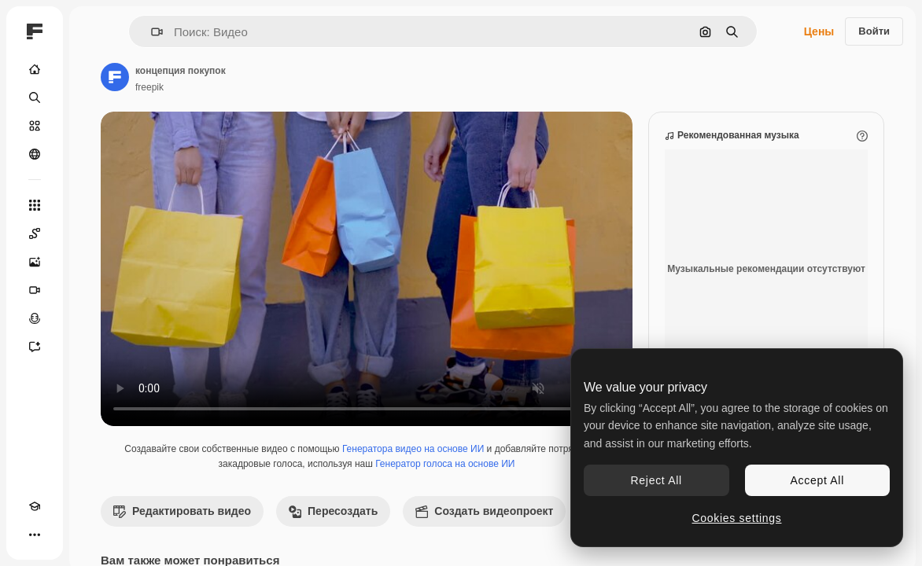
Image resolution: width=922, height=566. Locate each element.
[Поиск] (34, 97)
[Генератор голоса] (34, 318)
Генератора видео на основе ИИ (413, 448)
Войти (874, 31)
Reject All (656, 480)
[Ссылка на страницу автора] (115, 77)
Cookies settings (737, 518)
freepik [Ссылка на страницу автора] (149, 87)
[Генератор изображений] (34, 261)
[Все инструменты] (34, 205)
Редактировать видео (182, 511)
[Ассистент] (34, 346)
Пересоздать (333, 511)
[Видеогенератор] (34, 290)
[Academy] (34, 506)
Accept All (817, 480)
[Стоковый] (34, 125)
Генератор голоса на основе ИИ (444, 463)
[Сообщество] (34, 154)
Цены (819, 31)
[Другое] (34, 534)
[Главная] (34, 69)
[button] (150, 32)
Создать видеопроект (484, 511)
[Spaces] (34, 233)
